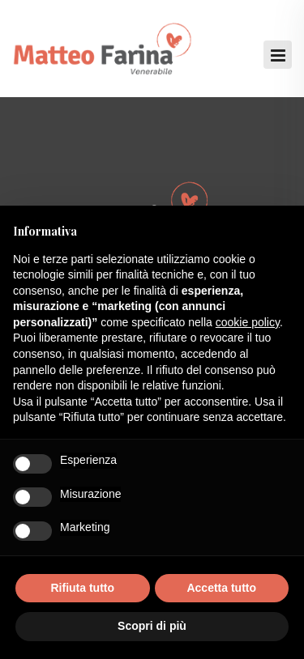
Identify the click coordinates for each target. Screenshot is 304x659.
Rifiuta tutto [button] (82, 587)
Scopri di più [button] (152, 625)
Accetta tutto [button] (221, 587)
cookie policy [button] (248, 322)
